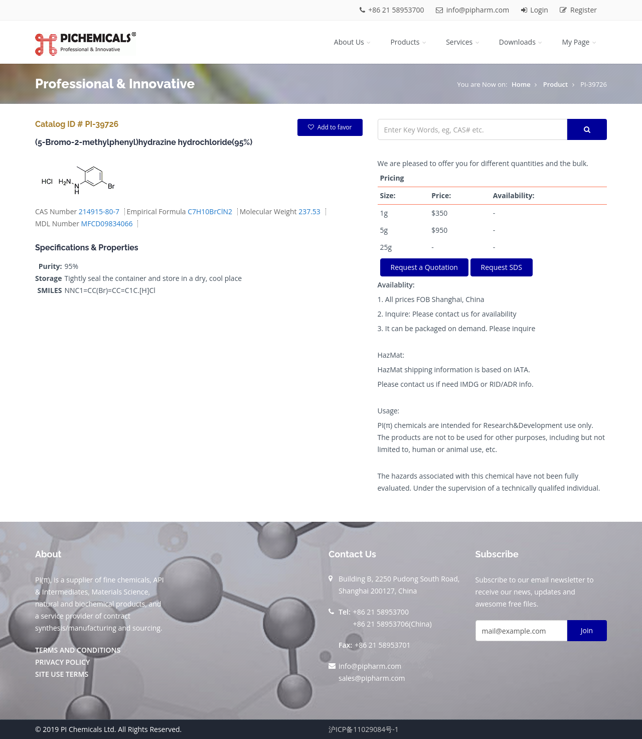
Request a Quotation (424, 267)
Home (521, 84)
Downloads (521, 42)
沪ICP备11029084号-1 (364, 729)
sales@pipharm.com (372, 678)
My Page (580, 42)
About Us (353, 42)
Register (578, 10)
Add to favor (330, 127)
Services (463, 42)
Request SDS (501, 267)
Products (409, 42)
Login (535, 10)
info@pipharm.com (473, 10)
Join (587, 630)
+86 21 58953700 (393, 10)
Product (555, 84)
